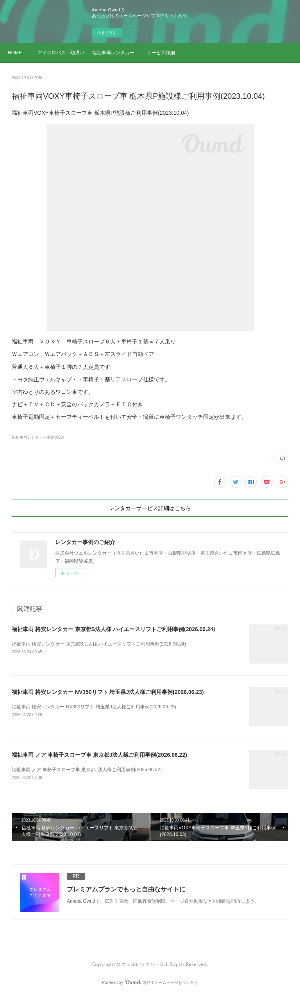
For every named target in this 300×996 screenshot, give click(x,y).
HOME (15, 52)
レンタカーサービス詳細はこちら (150, 508)
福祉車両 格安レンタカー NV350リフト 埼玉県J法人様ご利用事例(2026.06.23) (108, 692)
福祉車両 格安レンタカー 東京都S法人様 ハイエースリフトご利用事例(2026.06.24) (113, 629)
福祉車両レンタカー (113, 52)
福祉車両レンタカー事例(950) (38, 437)
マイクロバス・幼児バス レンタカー (61, 52)
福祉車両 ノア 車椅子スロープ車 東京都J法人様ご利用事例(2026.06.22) (99, 755)
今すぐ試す (107, 32)
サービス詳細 (161, 52)
